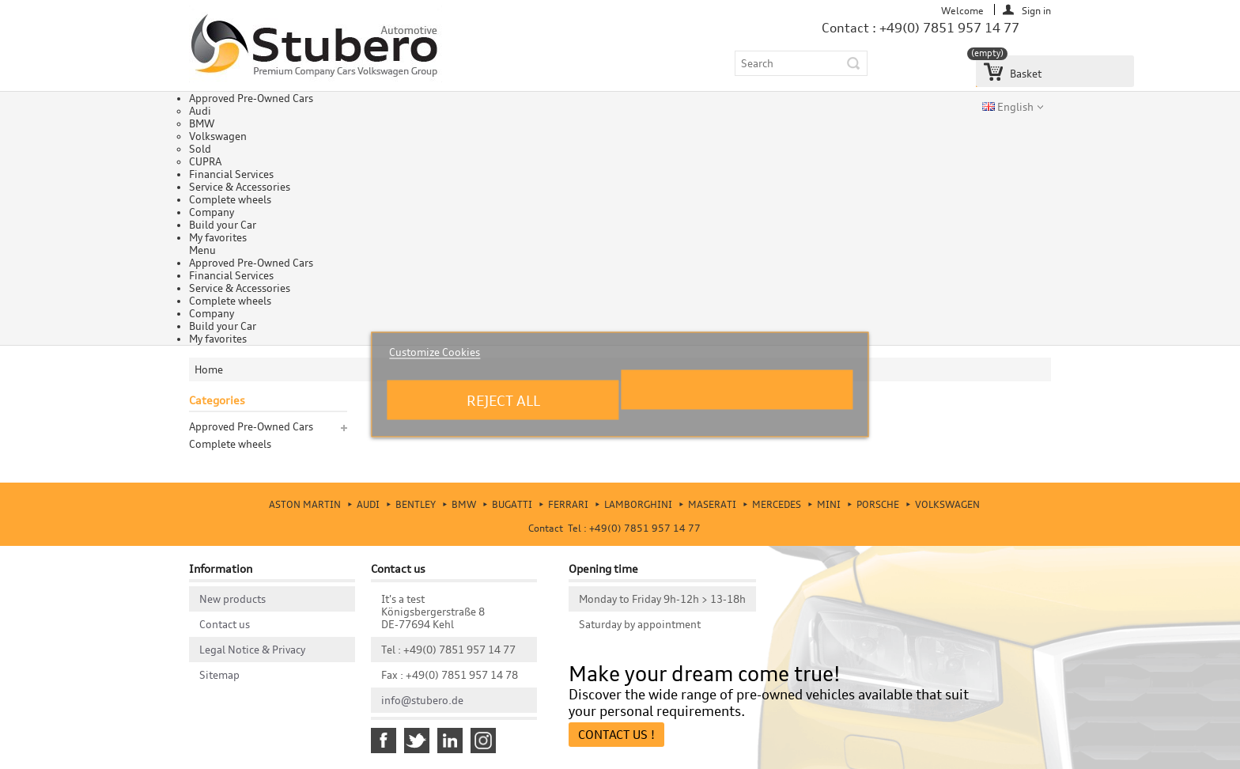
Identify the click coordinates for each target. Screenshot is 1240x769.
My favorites (218, 237)
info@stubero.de (422, 700)
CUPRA (205, 161)
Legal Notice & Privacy (252, 649)
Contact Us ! (616, 734)
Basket (1009, 67)
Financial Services (231, 174)
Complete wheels (230, 199)
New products (232, 599)
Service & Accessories (239, 186)
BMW (201, 123)
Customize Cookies (434, 352)
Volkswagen (218, 136)
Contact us (224, 624)
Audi (200, 110)
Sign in (1036, 10)
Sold (200, 148)
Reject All (503, 400)
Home (209, 369)
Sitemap (219, 675)
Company (211, 212)
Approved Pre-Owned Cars (251, 98)
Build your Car (222, 224)
